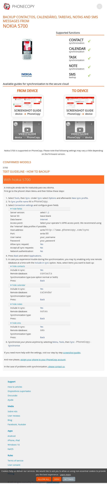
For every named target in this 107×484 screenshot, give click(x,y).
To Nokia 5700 (80, 106)
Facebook (12, 424)
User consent (14, 464)
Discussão (12, 395)
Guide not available (27, 130)
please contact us (56, 366)
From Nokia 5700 (27, 106)
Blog (10, 420)
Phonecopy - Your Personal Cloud (19, 6)
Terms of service (15, 460)
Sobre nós (12, 411)
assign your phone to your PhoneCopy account (42, 359)
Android (11, 436)
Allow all (43, 479)
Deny (56, 479)
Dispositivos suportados (19, 391)
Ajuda (10, 399)
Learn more (65, 474)
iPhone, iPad (14, 440)
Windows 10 (14, 444)
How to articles (15, 386)
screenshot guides (71, 352)
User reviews (14, 415)
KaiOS (10, 449)
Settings (68, 479)
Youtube (22, 424)
